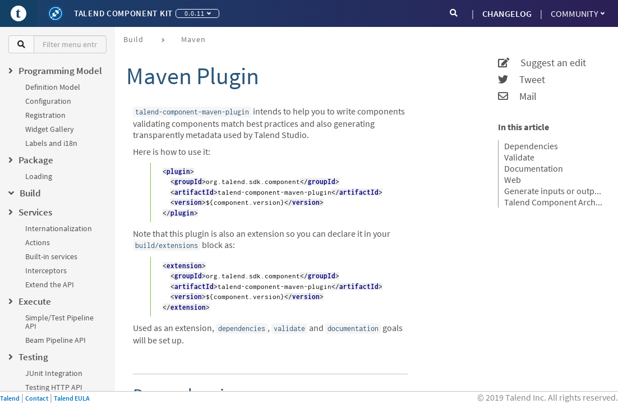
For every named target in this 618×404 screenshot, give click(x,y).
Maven (193, 39)
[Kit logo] (55, 13)
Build (133, 39)
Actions (37, 242)
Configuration (48, 101)
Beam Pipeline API (55, 340)
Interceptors (46, 270)
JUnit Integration (53, 373)
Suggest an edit (542, 62)
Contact (36, 398)
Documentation (533, 168)
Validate (519, 157)
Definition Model (52, 87)
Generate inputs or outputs (554, 190)
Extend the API (49, 284)
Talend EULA (72, 398)
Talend (10, 398)
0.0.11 (198, 13)
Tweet (521, 79)
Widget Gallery (49, 129)
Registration (45, 115)
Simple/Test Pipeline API (59, 322)
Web (512, 179)
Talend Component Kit (123, 13)
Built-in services (51, 256)
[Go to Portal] (18, 13)
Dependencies (531, 146)
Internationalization (58, 228)
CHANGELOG (507, 13)
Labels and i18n (51, 143)
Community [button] (578, 13)
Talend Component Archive (554, 202)
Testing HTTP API (53, 387)
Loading (38, 176)
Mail (517, 96)
